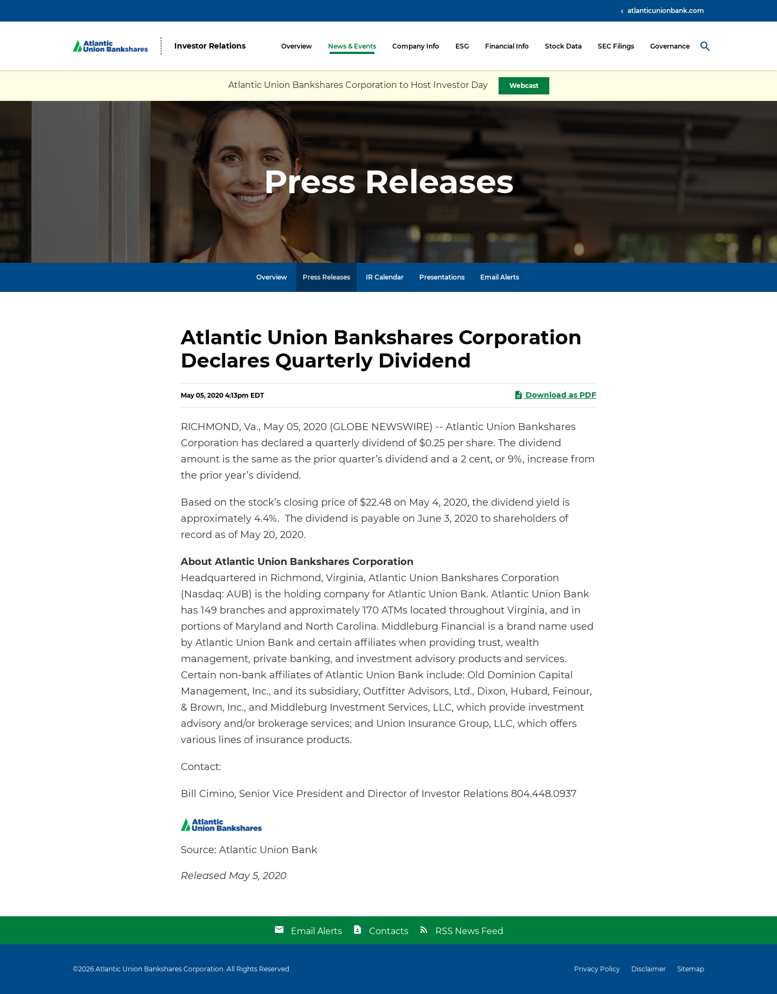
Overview (296, 46)
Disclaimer (648, 969)
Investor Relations (210, 46)
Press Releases (326, 277)
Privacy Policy (597, 969)
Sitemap (690, 969)
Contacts (388, 931)
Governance (670, 46)
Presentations (442, 277)
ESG (462, 46)
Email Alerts (499, 277)
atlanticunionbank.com (665, 10)
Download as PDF (555, 395)
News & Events (352, 46)
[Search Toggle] (705, 46)
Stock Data (563, 46)
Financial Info (507, 46)
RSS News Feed (469, 931)
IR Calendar (385, 277)
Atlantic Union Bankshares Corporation (159, 969)
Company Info (415, 46)
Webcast (524, 85)
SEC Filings (616, 46)
